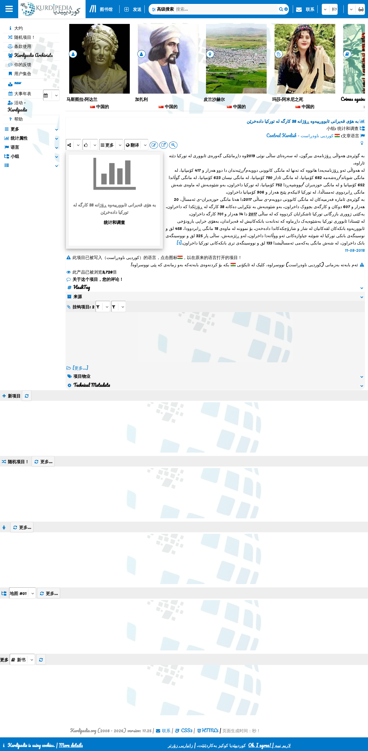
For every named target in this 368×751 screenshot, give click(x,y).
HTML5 (210, 730)
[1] (179, 242)
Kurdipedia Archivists (30, 55)
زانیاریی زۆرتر (180, 745)
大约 (15, 28)
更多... (43, 461)
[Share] (73, 144)
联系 (310, 9)
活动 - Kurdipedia (17, 106)
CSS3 (186, 730)
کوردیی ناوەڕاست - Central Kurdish (299, 135)
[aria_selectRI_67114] (103, 306)
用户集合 (19, 73)
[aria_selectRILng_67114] (119, 306)
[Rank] (90, 144)
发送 (137, 9)
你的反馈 (19, 64)
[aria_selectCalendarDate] (51, 95)
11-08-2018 (355, 250)
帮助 (15, 118)
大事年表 (19, 93)
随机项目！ (21, 37)
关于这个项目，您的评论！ (94, 279)
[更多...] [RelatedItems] (80, 367)
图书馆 (106, 9)
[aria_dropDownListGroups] (22, 593)
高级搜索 (165, 8)
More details (71, 745)
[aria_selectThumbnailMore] (22, 659)
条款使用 (19, 46)
